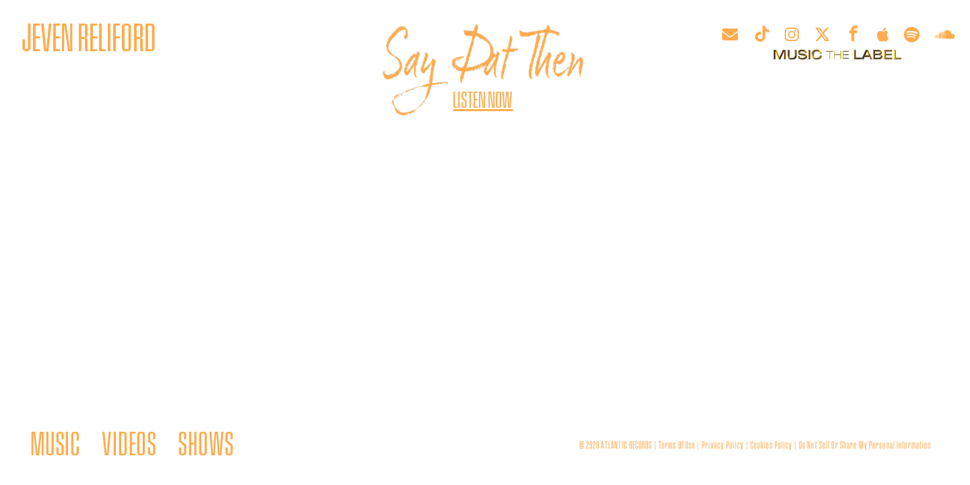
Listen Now (483, 99)
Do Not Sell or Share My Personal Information (865, 444)
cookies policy (771, 444)
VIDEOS (129, 442)
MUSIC (55, 442)
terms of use (677, 444)
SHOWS (206, 442)
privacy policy (723, 444)
